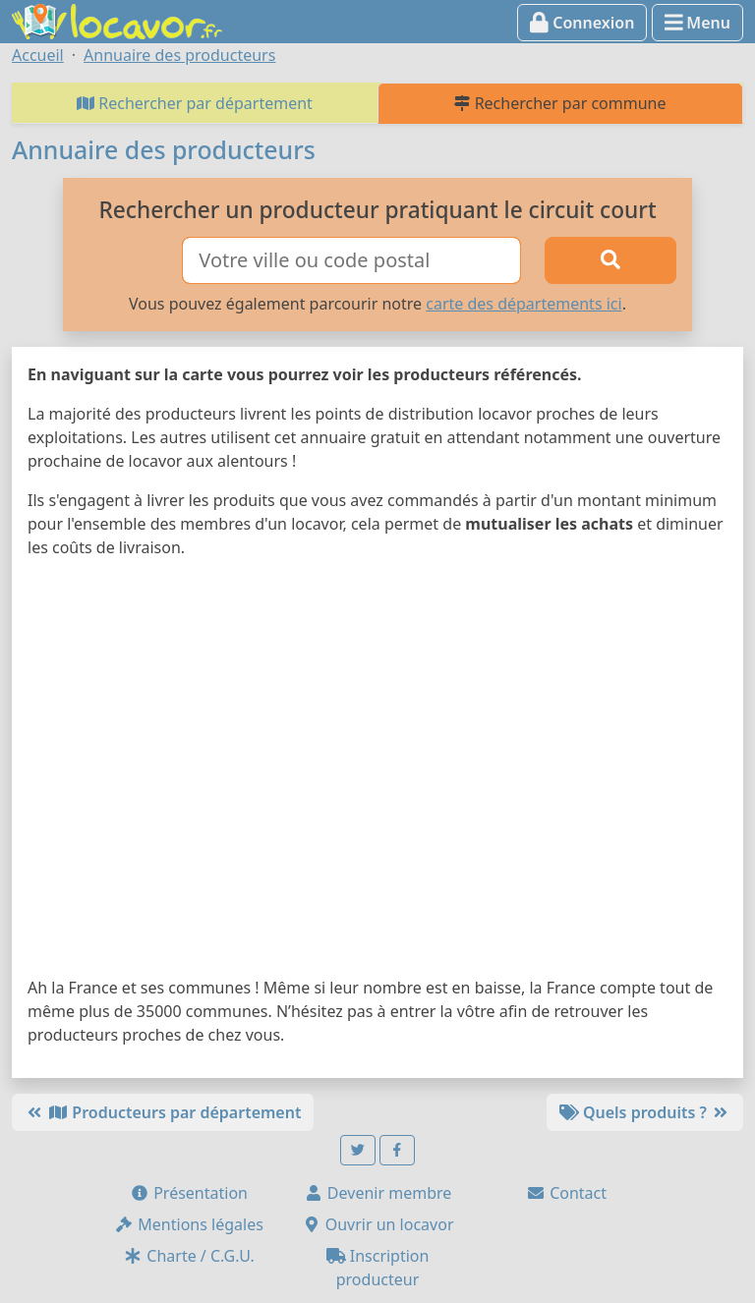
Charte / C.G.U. (189, 1256)
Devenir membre (378, 1193)
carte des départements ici (523, 303)
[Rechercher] (610, 260)
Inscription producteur (378, 1267)
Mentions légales (188, 1224)
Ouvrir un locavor (378, 1224)
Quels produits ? (644, 1112)
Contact (566, 1193)
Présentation (189, 1193)
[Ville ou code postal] (351, 260)
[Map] (377, 771)
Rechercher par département (195, 103)
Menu (697, 22)
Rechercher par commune (560, 103)
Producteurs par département (163, 1112)
